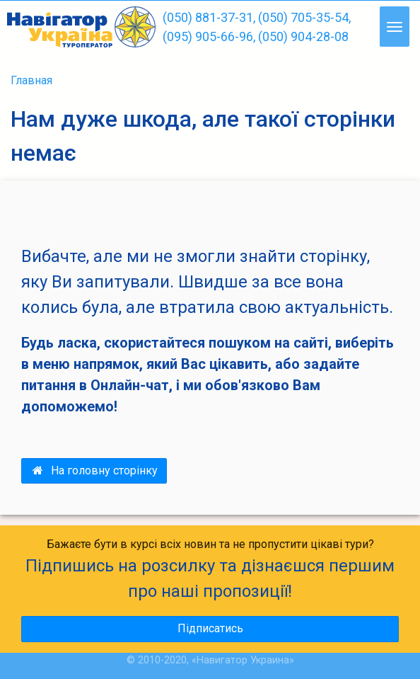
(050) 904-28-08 (303, 36)
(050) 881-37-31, (209, 17)
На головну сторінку (94, 470)
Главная (31, 80)
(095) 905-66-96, (209, 36)
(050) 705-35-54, (304, 17)
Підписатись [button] (210, 628)
